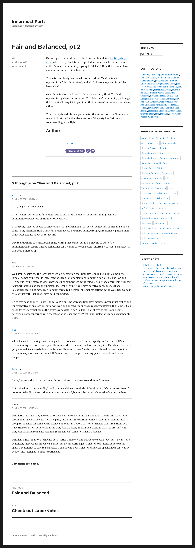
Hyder (178, 87)
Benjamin (144, 105)
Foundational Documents (153, 188)
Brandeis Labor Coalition (170, 111)
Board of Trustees (149, 148)
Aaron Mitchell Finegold (152, 138)
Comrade (170, 99)
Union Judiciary (169, 233)
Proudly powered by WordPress (43, 535)
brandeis (164, 148)
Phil (14, 330)
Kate (176, 102)
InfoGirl (173, 81)
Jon (152, 81)
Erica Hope (159, 90)
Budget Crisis (147, 168)
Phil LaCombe (173, 78)
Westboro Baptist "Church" (153, 243)
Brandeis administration (152, 153)
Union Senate (147, 238)
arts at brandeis (168, 143)
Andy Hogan (147, 143)
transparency (160, 223)
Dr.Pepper (157, 87)
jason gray (146, 193)
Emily (143, 84)
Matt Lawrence (151, 102)
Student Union (167, 218)
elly (148, 75)
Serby (143, 87)
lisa (166, 114)
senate (177, 213)
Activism (171, 138)
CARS (159, 168)
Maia (161, 102)
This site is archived (152, 265)
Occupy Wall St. (171, 203)
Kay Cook (154, 96)
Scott (166, 84)
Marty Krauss (147, 198)
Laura (150, 108)
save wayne (165, 213)
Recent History (159, 208)
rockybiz (169, 102)
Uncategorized (19, 66)
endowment (147, 183)
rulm (151, 90)
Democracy (167, 173)
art (157, 143)
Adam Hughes (157, 75)
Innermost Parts (29, 21)
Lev (147, 78)
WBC (159, 238)
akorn (151, 114)
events (167, 183)
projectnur (153, 111)
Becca (167, 93)
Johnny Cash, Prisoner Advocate (157, 286)
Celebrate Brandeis (150, 173)
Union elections (148, 228)
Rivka (149, 87)
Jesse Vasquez (156, 105)
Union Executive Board (169, 228)
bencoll (143, 108)
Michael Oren (162, 198)
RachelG (174, 105)
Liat (153, 84)
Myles (166, 105)
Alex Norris (153, 117)
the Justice (146, 223)
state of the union (149, 218)
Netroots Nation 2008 (151, 203)
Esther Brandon (172, 75)
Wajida (168, 90)
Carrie (172, 84)
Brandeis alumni (149, 158)
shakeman (145, 81)
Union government (150, 233)
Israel (170, 188)
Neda (162, 99)
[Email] (92, 151)
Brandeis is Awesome (170, 158)
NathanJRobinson (158, 78)
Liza (148, 84)
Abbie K (172, 114)
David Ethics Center (163, 108)
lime (157, 114)
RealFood (164, 81)
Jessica (179, 84)
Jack (162, 114)
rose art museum (149, 213)
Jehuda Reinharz (162, 193)
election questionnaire (152, 178)
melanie (144, 114)
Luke (169, 96)
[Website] (88, 151)
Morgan (159, 84)
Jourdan (144, 90)
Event (158, 183)
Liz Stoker (154, 99)
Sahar (69, 143)
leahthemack (168, 87)
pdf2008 (145, 208)
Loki (142, 78)
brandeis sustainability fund (154, 163)
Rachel (162, 96)
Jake (157, 81)
